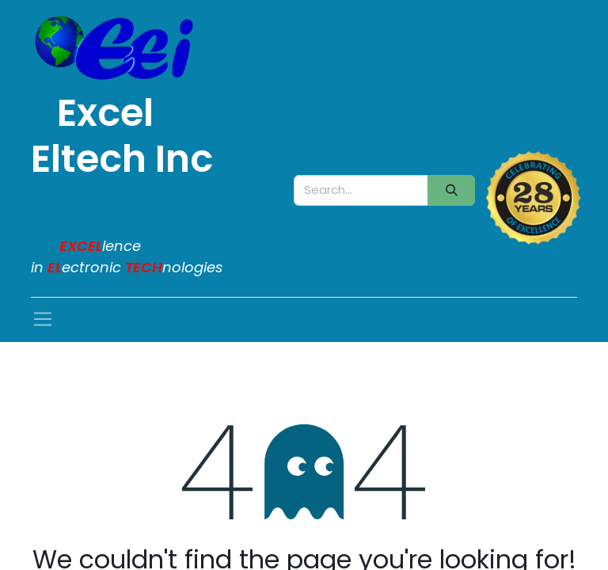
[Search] (451, 190)
